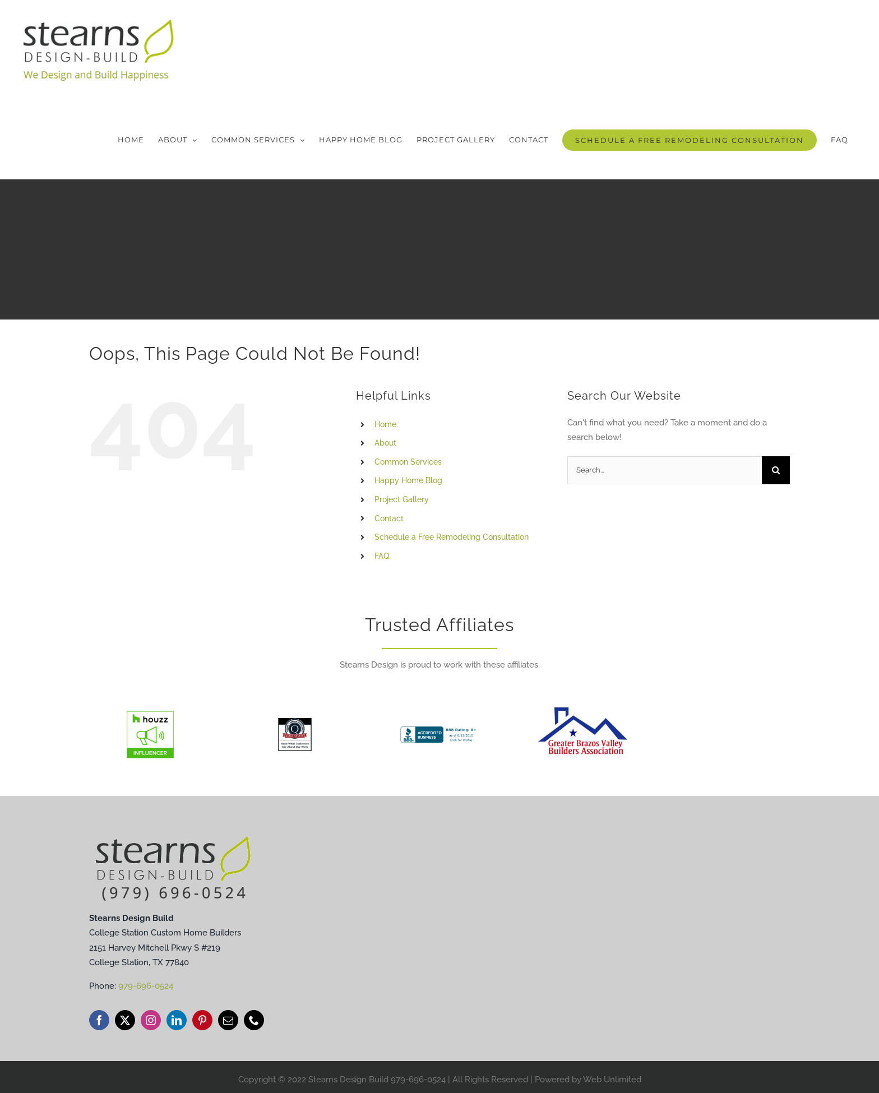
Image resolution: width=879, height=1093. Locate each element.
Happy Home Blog (408, 480)
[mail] (228, 1020)
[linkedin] (176, 1020)
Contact (389, 518)
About (385, 442)
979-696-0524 (145, 986)
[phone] (254, 1020)
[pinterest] (202, 1020)
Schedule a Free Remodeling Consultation (451, 536)
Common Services (408, 461)
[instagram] (151, 1020)
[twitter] (125, 1020)
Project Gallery (401, 499)
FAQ (381, 556)
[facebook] (99, 1020)
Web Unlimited (612, 1080)
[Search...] (664, 470)
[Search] (776, 470)
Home (385, 424)
